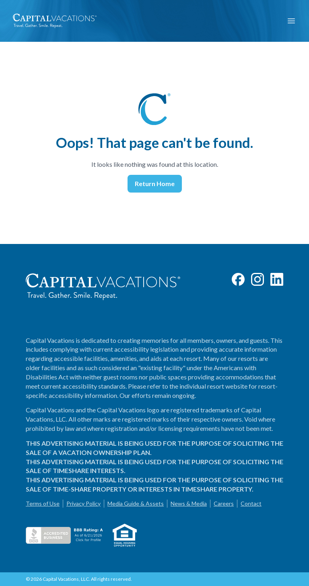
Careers (224, 503)
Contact (251, 503)
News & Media (189, 503)
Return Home (155, 183)
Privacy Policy (83, 503)
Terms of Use (43, 503)
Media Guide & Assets (135, 503)
